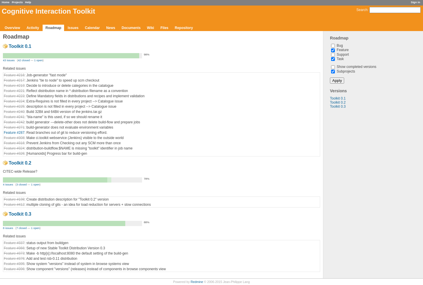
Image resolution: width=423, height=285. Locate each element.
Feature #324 (14, 148)
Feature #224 (14, 101)
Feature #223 (14, 96)
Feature (340, 50)
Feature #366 (14, 248)
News (110, 28)
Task (337, 59)
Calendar (92, 28)
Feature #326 (14, 153)
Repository (184, 28)
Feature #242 (14, 122)
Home (6, 2)
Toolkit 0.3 (338, 106)
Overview (12, 28)
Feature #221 (14, 91)
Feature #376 (14, 259)
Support (340, 55)
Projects (17, 2)
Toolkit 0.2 (338, 102)
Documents (131, 28)
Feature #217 (14, 80)
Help (28, 2)
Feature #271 (14, 127)
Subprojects (343, 71)
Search (361, 10)
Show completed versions (353, 67)
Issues (73, 28)
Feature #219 (14, 86)
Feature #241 (14, 117)
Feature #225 (14, 106)
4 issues (8, 184)
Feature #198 (14, 199)
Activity (32, 28)
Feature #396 (14, 269)
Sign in (415, 2)
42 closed (24, 60)
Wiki (150, 28)
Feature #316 (14, 143)
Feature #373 (14, 253)
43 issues (9, 60)
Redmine (196, 282)
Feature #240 (14, 112)
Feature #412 (14, 205)
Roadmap (53, 28)
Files (164, 28)
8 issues (8, 228)
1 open (38, 60)
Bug (337, 46)
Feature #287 (14, 133)
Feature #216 (14, 75)
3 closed (21, 184)
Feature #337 (14, 243)
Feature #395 (14, 264)
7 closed (21, 228)
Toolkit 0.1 (338, 98)
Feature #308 (14, 138)
